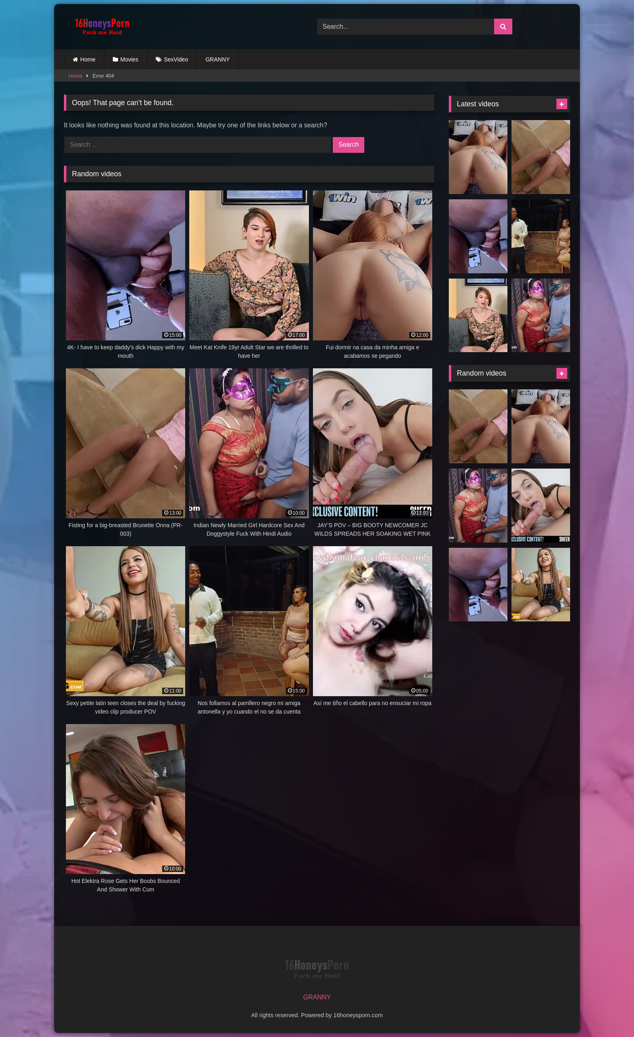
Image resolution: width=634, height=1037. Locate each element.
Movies (129, 59)
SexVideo (176, 59)
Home (87, 59)
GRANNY (217, 59)
